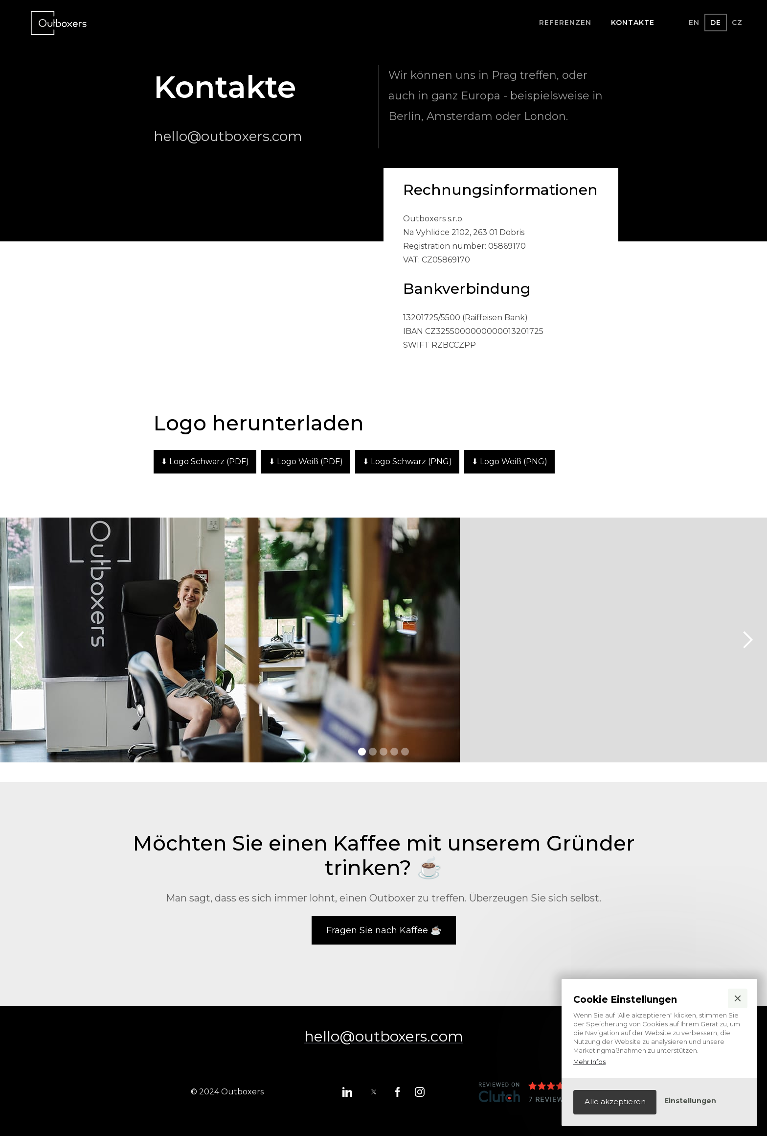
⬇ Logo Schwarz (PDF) (205, 461)
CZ (737, 22)
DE (715, 22)
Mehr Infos (589, 1061)
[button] (737, 998)
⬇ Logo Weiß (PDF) (306, 461)
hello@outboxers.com (228, 136)
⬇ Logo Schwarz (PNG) (407, 461)
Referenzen (565, 22)
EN (694, 22)
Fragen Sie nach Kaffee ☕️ (383, 930)
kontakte (632, 22)
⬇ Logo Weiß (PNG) (509, 461)
